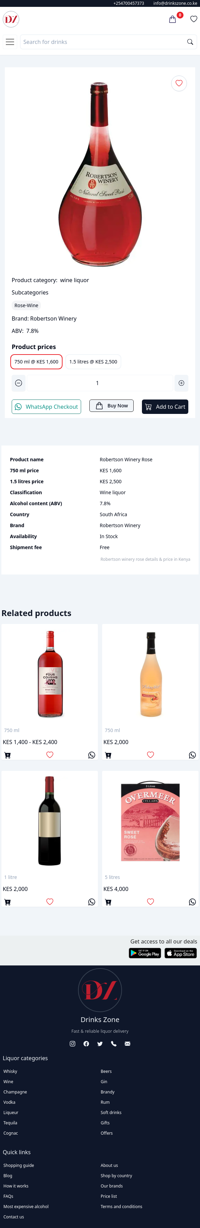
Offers (107, 1133)
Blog (7, 1176)
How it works (16, 1186)
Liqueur (10, 1112)
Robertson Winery (53, 318)
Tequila (10, 1123)
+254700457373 (128, 3)
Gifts (105, 1123)
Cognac (10, 1133)
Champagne (15, 1092)
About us (109, 1165)
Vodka (9, 1102)
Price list (109, 1196)
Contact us (13, 1217)
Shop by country (116, 1176)
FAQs (8, 1196)
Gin (104, 1082)
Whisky (10, 1071)
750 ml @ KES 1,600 (36, 361)
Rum (105, 1102)
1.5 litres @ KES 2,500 (93, 361)
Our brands (112, 1186)
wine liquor (74, 280)
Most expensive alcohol (25, 1206)
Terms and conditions (121, 1206)
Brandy (107, 1092)
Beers (106, 1071)
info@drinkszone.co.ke (175, 3)
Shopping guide (18, 1165)
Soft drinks (111, 1112)
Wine (8, 1082)
